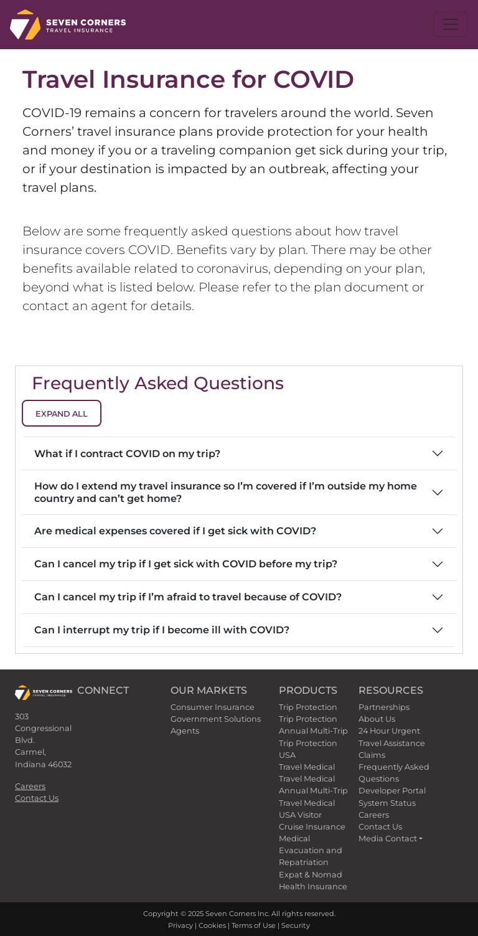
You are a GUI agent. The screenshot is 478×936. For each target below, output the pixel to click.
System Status (387, 803)
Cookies (212, 925)
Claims (371, 755)
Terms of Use (254, 925)
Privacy (180, 925)
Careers (30, 786)
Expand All (61, 413)
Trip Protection (308, 707)
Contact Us (37, 798)
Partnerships (384, 707)
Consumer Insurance (213, 707)
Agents (185, 730)
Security (295, 925)
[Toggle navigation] (450, 24)
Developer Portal (392, 790)
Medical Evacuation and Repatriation (310, 850)
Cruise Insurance (312, 826)
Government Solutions (216, 719)
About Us (376, 719)
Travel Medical (307, 767)
